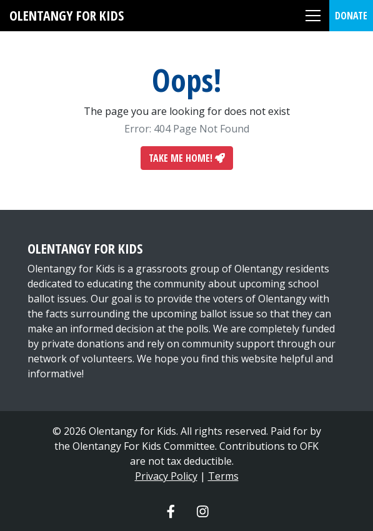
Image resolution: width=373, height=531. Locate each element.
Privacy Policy (166, 476)
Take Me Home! (187, 158)
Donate (351, 15)
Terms (223, 476)
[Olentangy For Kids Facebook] (170, 511)
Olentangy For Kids (66, 15)
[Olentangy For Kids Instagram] (202, 511)
